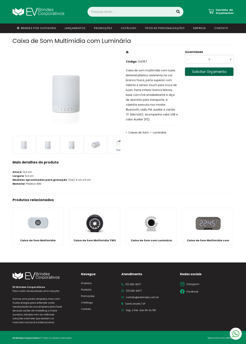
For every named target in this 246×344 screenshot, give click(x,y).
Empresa (199, 28)
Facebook (192, 291)
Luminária (159, 132)
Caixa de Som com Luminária (151, 240)
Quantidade (194, 52)
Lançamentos (75, 28)
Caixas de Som (138, 132)
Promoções (103, 28)
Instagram (193, 284)
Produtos (86, 289)
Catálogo (128, 28)
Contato (221, 28)
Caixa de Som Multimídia (38, 240)
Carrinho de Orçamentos (225, 11)
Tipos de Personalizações (165, 28)
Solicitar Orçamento (209, 71)
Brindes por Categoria (38, 28)
